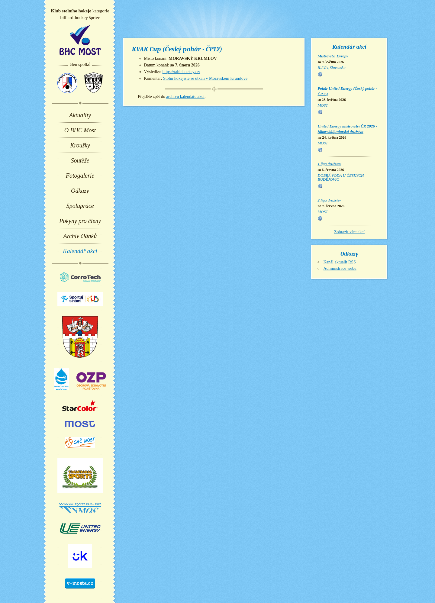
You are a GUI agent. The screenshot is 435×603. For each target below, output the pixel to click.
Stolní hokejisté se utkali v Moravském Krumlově (205, 78)
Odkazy (80, 190)
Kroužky (80, 145)
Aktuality (80, 115)
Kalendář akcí (80, 251)
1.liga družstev (329, 164)
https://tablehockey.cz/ (181, 71)
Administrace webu (340, 268)
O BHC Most (80, 130)
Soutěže (80, 160)
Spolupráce (80, 205)
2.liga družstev (329, 200)
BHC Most (80, 40)
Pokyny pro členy (80, 221)
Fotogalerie (80, 175)
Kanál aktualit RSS (340, 262)
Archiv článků (80, 236)
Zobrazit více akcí (349, 232)
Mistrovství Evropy (333, 56)
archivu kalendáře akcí (185, 96)
